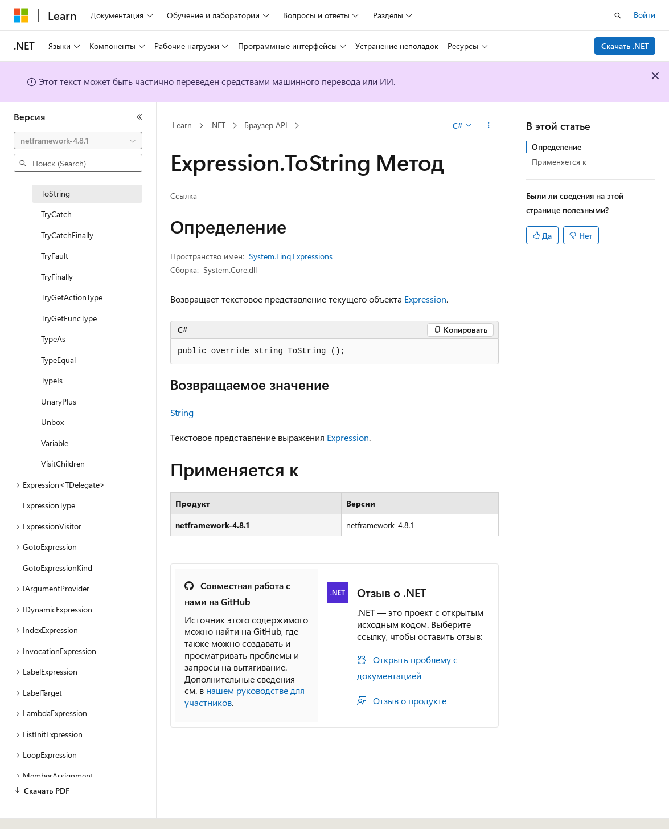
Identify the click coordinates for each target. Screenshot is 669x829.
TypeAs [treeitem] (53, 338)
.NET (217, 125)
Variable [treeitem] (54, 443)
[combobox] (78, 141)
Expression (425, 299)
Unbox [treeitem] (52, 421)
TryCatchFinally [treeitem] (67, 235)
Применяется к (559, 161)
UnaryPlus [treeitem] (58, 401)
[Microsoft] (21, 15)
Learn (182, 125)
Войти (644, 14)
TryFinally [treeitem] (57, 276)
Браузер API (266, 125)
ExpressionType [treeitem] (49, 505)
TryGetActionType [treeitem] (71, 297)
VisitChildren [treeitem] (63, 463)
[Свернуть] (139, 117)
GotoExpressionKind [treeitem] (57, 567)
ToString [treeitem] (55, 193)
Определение (556, 146)
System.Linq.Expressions (291, 256)
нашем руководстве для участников (244, 696)
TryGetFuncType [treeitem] (69, 318)
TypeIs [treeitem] (52, 380)
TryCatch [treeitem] (56, 214)
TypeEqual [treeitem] (58, 359)
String (182, 412)
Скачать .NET (625, 45)
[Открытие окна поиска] (617, 15)
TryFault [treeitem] (54, 255)
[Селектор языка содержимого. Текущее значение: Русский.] (40, 810)
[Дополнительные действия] (489, 126)
